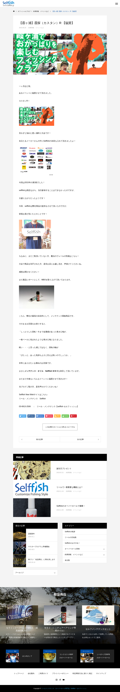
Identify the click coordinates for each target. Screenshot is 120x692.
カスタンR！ (24, 101)
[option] (22, 620)
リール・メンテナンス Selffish (32, 399)
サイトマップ (101, 673)
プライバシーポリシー (60, 673)
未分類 (67, 560)
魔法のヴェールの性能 (60, 256)
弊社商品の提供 (38, 206)
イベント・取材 (12, 651)
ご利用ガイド (43, 673)
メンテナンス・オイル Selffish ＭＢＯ (41, 371)
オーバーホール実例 (72, 549)
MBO (43, 280)
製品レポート (28, 280)
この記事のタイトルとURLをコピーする (60, 427)
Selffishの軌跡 (70, 532)
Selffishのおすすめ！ (72, 543)
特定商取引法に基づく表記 (82, 673)
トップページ (19, 673)
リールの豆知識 (70, 537)
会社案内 (31, 673)
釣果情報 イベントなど (36, 28)
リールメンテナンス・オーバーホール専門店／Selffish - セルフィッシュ (64, 688)
